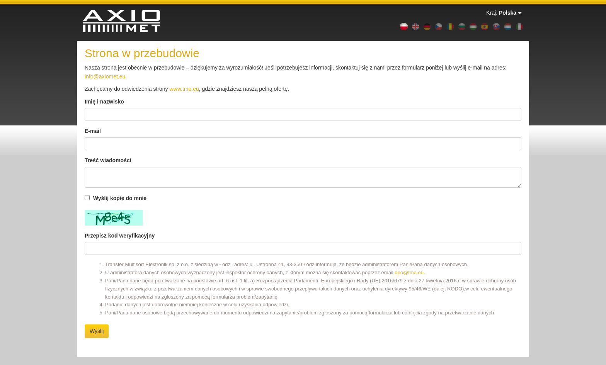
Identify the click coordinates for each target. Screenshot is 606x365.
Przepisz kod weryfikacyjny (120, 236)
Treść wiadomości (108, 160)
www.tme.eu (184, 89)
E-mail (93, 131)
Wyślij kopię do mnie (115, 198)
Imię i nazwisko (104, 101)
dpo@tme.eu (409, 272)
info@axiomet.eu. (106, 76)
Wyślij (97, 331)
